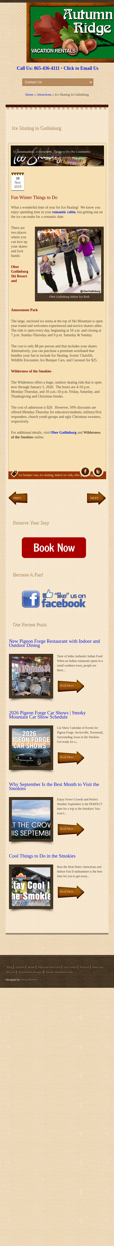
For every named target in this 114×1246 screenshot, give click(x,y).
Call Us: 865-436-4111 (38, 68)
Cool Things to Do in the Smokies (42, 856)
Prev (17, 498)
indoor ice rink (64, 475)
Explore (20, 967)
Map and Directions (49, 967)
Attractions (44, 94)
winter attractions (72, 485)
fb (85, 471)
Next (94, 498)
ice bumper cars (28, 475)
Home (29, 94)
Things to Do (61, 152)
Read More (67, 685)
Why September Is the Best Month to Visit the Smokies (54, 786)
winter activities (50, 485)
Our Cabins (70, 967)
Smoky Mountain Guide (59, 972)
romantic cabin (63, 212)
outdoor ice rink (29, 485)
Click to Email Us (81, 68)
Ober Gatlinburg (64, 432)
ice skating (46, 475)
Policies (84, 967)
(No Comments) (80, 152)
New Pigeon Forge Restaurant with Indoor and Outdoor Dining (54, 643)
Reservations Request (30, 972)
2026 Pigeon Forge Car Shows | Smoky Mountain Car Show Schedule (47, 715)
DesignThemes (29, 979)
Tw (98, 471)
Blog (9, 967)
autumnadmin (25, 152)
